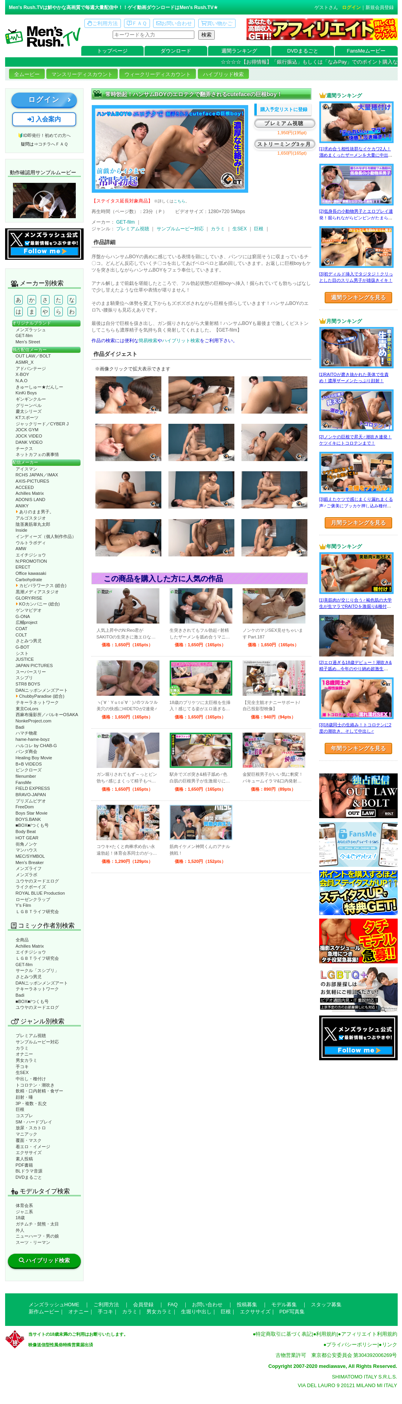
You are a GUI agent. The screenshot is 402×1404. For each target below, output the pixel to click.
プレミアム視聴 (31, 1035)
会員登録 (143, 1304)
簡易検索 (148, 340)
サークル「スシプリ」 (37, 970)
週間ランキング (239, 51)
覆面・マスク (29, 1140)
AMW (21, 548)
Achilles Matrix (30, 493)
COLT (21, 635)
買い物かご (216, 23)
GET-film (24, 335)
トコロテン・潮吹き (35, 1085)
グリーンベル (29, 405)
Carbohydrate (29, 579)
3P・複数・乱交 (31, 1103)
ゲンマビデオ (29, 610)
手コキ (22, 1066)
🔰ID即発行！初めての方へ (44, 135)
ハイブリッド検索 (223, 74)
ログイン (351, 7)
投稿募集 (247, 1304)
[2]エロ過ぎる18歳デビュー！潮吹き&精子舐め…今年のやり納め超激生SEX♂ (355, 669)
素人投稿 (24, 1158)
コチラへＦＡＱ (53, 144)
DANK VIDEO (29, 442)
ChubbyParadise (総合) (40, 696)
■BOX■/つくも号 (32, 825)
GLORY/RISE (29, 598)
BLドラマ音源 (29, 1171)
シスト (22, 653)
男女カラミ (26, 1060)
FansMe (23, 782)
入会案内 (43, 119)
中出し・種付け (31, 1078)
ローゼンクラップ (33, 899)
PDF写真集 (292, 1312)
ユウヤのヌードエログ (37, 881)
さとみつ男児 (29, 640)
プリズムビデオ (31, 801)
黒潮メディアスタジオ (37, 591)
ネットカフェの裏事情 (37, 454)
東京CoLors (27, 708)
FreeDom (25, 806)
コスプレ (24, 1115)
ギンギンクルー (31, 399)
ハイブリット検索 (181, 340)
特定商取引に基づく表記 (284, 1334)
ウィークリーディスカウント (157, 74)
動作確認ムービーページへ (44, 200)
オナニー (24, 1054)
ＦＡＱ (137, 23)
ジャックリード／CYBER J (42, 423)
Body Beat (26, 831)
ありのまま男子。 (35, 511)
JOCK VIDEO (29, 436)
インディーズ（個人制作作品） (46, 536)
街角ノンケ (26, 844)
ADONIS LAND (31, 499)
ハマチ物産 (26, 733)
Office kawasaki (31, 573)
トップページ (112, 51)
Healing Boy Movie (34, 757)
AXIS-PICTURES (32, 481)
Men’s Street (28, 341)
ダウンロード (176, 51)
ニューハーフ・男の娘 (37, 1236)
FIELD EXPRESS (33, 788)
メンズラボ (26, 874)
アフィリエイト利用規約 (369, 1334)
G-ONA (23, 616)
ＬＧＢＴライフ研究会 (37, 911)
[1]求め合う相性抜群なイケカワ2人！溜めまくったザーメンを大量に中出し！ (355, 155)
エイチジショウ (31, 554)
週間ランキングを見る (358, 297)
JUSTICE (25, 659)
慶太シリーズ (29, 411)
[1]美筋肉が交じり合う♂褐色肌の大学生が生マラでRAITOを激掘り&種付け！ (355, 606)
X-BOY (22, 374)
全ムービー (27, 74)
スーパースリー (31, 671)
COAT (21, 628)
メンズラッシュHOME (54, 1304)
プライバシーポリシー (351, 1344)
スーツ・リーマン (33, 1242)
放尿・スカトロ (31, 1127)
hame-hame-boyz (33, 739)
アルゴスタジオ (31, 518)
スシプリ (24, 677)
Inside (21, 530)
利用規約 (326, 1334)
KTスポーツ (27, 417)
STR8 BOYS (28, 684)
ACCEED (25, 487)
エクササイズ (29, 1152)
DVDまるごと (302, 51)
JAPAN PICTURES (34, 665)
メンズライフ (29, 868)
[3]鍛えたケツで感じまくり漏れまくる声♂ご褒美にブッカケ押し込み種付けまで (356, 505)
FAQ (173, 1304)
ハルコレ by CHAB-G (36, 745)
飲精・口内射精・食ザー (39, 1091)
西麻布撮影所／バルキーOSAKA (47, 714)
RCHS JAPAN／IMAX (37, 474)
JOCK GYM (27, 429)
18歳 (20, 1217)
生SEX (22, 1072)
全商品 (22, 939)
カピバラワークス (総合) (41, 585)
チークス (24, 448)
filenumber (26, 776)
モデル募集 (284, 1304)
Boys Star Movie (32, 813)
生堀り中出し (196, 1312)
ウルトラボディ (31, 542)
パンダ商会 (26, 751)
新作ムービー (44, 1312)
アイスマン (26, 469)
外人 (20, 1230)
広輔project (27, 622)
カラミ (22, 1048)
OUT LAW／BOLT (33, 356)
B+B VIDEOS (29, 764)
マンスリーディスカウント (82, 74)
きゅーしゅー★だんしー (39, 387)
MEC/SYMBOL (30, 856)
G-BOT (22, 647)
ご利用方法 (102, 23)
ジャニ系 (24, 1211)
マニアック (26, 1134)
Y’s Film (23, 905)
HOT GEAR (27, 837)
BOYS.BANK (28, 819)
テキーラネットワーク (37, 702)
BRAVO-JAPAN (31, 794)
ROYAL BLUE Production (40, 893)
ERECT (23, 567)
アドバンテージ (31, 368)
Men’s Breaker (30, 862)
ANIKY (22, 505)
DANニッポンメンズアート (42, 690)
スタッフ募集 (326, 1304)
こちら (179, 201)
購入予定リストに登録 (283, 109)
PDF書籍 (24, 1165)
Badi (20, 727)
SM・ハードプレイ (34, 1122)
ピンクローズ (29, 770)
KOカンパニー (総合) (38, 604)
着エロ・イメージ (33, 1146)
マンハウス (26, 850)
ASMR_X (25, 362)
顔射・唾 (24, 1097)
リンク (389, 1344)
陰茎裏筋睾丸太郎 (33, 524)
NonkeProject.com (33, 720)
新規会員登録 (379, 7)
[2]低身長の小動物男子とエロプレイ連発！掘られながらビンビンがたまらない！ (356, 217)
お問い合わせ (174, 23)
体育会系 (24, 1205)
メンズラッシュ (31, 329)
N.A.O (21, 380)
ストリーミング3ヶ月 (284, 144)
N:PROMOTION (31, 561)
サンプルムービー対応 (37, 1041)
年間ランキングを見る (358, 748)
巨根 (20, 1109)
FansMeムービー (366, 51)
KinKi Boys (26, 392)
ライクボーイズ (31, 886)
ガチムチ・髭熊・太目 (37, 1224)
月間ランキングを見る (358, 523)
